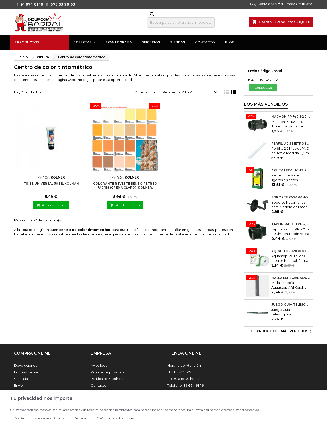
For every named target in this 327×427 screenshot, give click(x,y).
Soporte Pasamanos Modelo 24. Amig (291, 197)
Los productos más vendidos (281, 331)
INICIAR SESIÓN (270, 4)
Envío (18, 385)
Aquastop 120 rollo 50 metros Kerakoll (291, 251)
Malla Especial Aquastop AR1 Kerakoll (291, 277)
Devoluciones (25, 365)
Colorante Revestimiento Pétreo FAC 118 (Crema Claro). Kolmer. (125, 185)
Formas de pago (28, 372)
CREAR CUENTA (299, 4)
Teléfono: (185, 385)
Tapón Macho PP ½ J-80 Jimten (291, 224)
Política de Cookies (107, 379)
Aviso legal (99, 365)
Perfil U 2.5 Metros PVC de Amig (291, 143)
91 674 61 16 (28, 4)
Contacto (99, 385)
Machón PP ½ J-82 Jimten (291, 116)
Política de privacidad (109, 372)
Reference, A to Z (191, 92)
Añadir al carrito (51, 205)
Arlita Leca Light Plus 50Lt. (291, 170)
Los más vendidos (266, 104)
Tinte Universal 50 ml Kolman (51, 183)
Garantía (21, 379)
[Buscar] (181, 22)
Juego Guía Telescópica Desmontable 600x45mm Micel (291, 304)
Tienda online (184, 353)
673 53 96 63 (59, 4)
